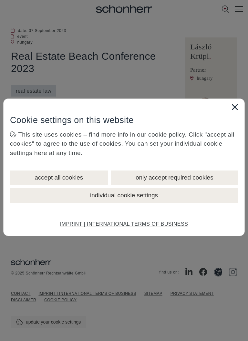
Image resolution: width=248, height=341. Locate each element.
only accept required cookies (174, 177)
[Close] (235, 107)
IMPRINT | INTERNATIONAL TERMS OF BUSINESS (124, 224)
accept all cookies (59, 177)
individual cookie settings (124, 195)
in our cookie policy (157, 134)
